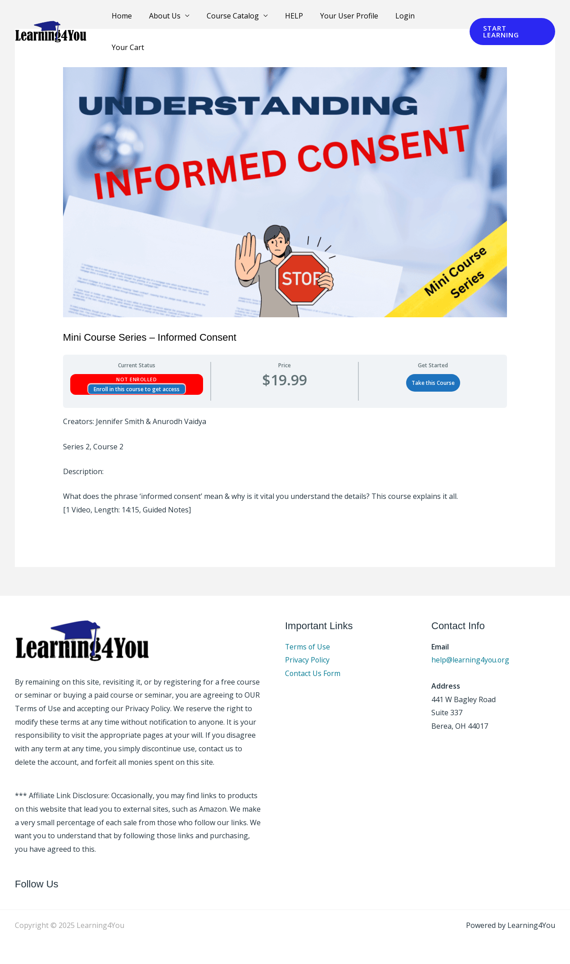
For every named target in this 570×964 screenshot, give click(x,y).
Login (393, 19)
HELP (288, 19)
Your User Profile (341, 19)
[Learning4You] (51, 18)
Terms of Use (308, 647)
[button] (510, 19)
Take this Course (433, 383)
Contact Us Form (313, 673)
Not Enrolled (136, 379)
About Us (164, 19)
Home (124, 19)
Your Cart (434, 19)
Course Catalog (230, 19)
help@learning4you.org (471, 660)
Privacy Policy (307, 660)
